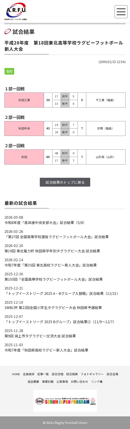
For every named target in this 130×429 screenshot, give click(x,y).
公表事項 (62, 381)
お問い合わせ (79, 381)
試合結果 (72, 374)
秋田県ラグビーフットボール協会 (25, 19)
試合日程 (57, 374)
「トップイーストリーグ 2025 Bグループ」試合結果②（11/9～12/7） (60, 321)
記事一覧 (43, 374)
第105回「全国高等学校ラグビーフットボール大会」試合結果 (53, 279)
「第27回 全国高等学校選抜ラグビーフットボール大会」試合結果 (56, 236)
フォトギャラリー (92, 374)
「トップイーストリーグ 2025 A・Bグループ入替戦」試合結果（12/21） (62, 293)
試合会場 (112, 374)
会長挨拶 (28, 374)
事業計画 (48, 381)
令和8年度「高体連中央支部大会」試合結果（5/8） (45, 222)
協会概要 (33, 381)
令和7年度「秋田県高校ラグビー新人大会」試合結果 (46, 350)
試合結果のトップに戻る (65, 182)
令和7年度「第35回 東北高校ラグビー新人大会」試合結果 (50, 265)
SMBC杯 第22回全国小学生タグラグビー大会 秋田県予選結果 (53, 307)
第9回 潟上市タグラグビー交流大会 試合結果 (40, 335)
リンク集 (97, 381)
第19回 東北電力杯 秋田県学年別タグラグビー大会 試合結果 (52, 250)
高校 (9, 71)
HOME (16, 374)
